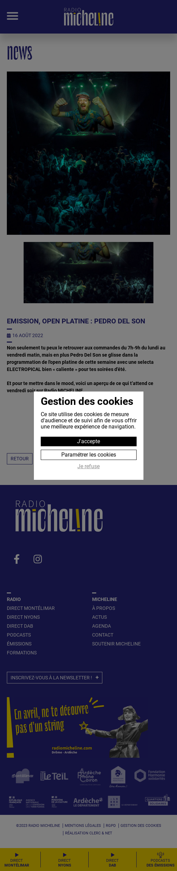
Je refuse (88, 466)
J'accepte (88, 441)
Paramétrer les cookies (88, 454)
